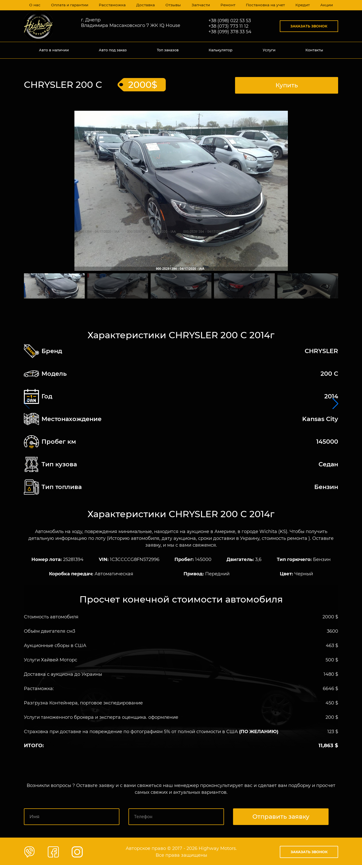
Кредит (301, 5)
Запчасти (199, 5)
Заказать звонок (308, 26)
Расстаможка (111, 5)
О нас (35, 5)
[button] (335, 402)
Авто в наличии (54, 50)
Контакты (314, 50)
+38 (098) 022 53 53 (229, 20)
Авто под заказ (113, 50)
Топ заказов (168, 50)
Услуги (269, 50)
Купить (287, 84)
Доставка (144, 5)
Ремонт (227, 5)
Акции (326, 5)
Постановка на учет (264, 5)
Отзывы (171, 5)
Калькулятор (221, 50)
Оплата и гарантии (69, 5)
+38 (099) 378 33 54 (229, 31)
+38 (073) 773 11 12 (228, 26)
